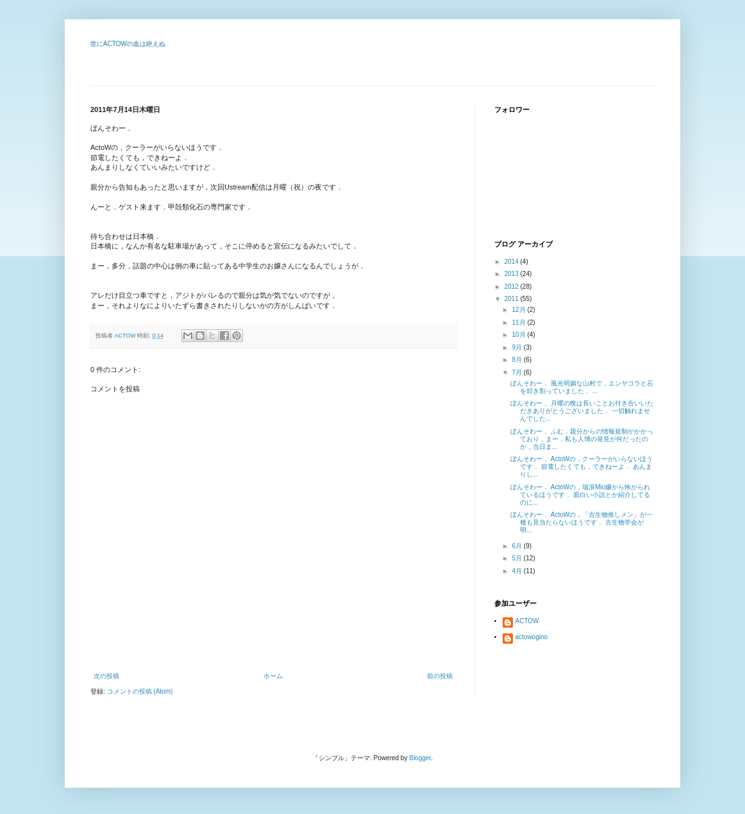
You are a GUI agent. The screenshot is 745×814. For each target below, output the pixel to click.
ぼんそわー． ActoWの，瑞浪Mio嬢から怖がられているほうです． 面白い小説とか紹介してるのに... (580, 495)
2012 (512, 286)
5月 (517, 558)
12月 (519, 309)
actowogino (531, 636)
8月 (517, 359)
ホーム (273, 676)
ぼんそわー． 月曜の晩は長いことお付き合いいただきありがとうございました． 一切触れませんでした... (581, 411)
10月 (519, 334)
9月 (517, 347)
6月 (517, 545)
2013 (512, 273)
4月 (517, 570)
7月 (517, 372)
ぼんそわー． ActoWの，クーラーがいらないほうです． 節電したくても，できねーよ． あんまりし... (581, 466)
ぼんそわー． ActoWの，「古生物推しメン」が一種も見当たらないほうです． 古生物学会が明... (581, 522)
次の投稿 (106, 676)
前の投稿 (440, 676)
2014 (512, 261)
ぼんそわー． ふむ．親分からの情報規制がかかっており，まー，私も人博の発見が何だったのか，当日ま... (581, 439)
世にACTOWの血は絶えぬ (127, 43)
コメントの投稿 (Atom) (140, 691)
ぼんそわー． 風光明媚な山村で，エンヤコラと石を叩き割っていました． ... (581, 387)
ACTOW (527, 620)
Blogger (420, 757)
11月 (519, 322)
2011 (512, 298)
